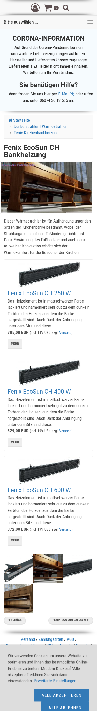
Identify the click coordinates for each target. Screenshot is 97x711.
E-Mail (66, 93)
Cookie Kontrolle (67, 652)
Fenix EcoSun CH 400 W (39, 391)
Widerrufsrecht (59, 645)
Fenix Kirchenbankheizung (36, 132)
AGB (70, 639)
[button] (35, 7)
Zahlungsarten (51, 639)
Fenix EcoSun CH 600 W (39, 490)
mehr (15, 343)
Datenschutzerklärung (24, 645)
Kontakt (82, 645)
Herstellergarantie (48, 659)
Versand (65, 333)
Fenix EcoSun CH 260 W (39, 293)
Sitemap (43, 652)
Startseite (19, 120)
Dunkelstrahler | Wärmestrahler (40, 126)
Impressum (22, 652)
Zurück (15, 620)
